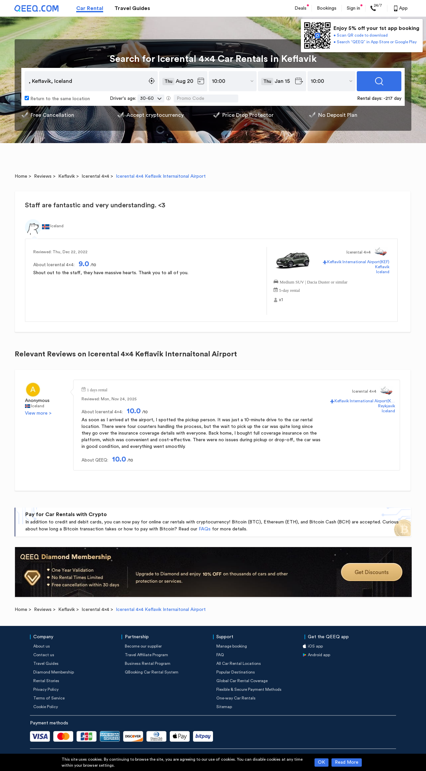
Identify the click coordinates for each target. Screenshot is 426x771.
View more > (38, 413)
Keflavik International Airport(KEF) (358, 262)
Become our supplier (143, 646)
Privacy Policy (46, 689)
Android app (319, 655)
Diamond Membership (53, 672)
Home (21, 176)
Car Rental (89, 8)
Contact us (43, 655)
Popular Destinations (235, 672)
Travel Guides (132, 8)
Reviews (43, 176)
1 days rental (97, 389)
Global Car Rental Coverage (242, 681)
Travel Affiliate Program (146, 655)
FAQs (205, 529)
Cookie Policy (45, 707)
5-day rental (289, 290)
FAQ (220, 655)
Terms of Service (49, 698)
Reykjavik (386, 406)
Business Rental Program (147, 664)
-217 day (392, 98)
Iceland (382, 272)
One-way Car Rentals (236, 698)
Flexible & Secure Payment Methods (249, 689)
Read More (346, 762)
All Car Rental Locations (238, 664)
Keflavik (66, 176)
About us (41, 646)
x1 (281, 299)
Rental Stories (46, 681)
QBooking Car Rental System (151, 672)
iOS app (315, 646)
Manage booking (231, 646)
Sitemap (224, 707)
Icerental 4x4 (95, 176)
